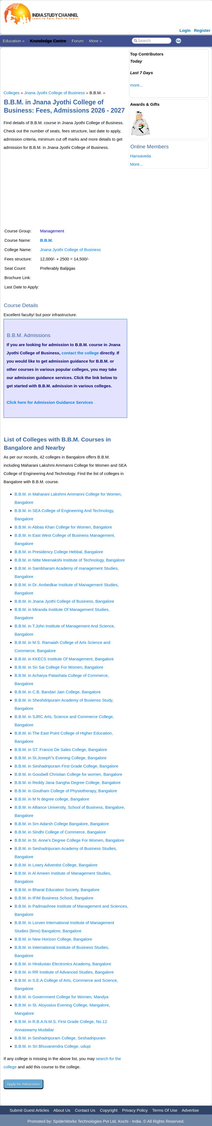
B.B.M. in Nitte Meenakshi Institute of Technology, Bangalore (70, 560)
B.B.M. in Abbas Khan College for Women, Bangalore (63, 527)
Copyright (109, 1110)
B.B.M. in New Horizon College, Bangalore (53, 939)
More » (95, 40)
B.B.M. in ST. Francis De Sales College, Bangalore (61, 749)
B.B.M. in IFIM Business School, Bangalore (54, 898)
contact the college (80, 353)
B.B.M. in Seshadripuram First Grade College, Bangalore (66, 766)
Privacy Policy (135, 1110)
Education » (13, 40)
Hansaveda (140, 156)
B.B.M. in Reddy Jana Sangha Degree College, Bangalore (68, 782)
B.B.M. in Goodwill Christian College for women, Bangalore (68, 774)
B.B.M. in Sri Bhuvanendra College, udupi (53, 1046)
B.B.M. (46, 240)
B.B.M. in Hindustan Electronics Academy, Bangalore (63, 963)
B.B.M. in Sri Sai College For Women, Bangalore (59, 667)
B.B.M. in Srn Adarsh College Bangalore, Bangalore (62, 823)
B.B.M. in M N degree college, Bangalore (52, 799)
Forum (77, 40)
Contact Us (85, 1110)
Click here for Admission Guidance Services (50, 402)
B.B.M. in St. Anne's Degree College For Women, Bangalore (69, 840)
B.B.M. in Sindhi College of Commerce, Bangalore (60, 832)
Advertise (190, 1110)
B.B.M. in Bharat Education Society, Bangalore (57, 889)
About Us (61, 1110)
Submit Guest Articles (29, 1110)
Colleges (11, 92)
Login (185, 30)
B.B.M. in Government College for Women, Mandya (61, 996)
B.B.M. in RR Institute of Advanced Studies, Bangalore (64, 972)
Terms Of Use (164, 1110)
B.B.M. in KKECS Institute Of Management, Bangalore (64, 659)
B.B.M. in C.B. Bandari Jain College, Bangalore (58, 691)
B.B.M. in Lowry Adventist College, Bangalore (56, 865)
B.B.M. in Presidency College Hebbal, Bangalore (59, 551)
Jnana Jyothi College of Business (54, 92)
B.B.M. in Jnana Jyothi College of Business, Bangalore (64, 601)
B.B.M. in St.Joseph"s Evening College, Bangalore (61, 757)
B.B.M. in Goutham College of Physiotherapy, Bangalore (66, 790)
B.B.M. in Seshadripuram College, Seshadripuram (60, 1038)
